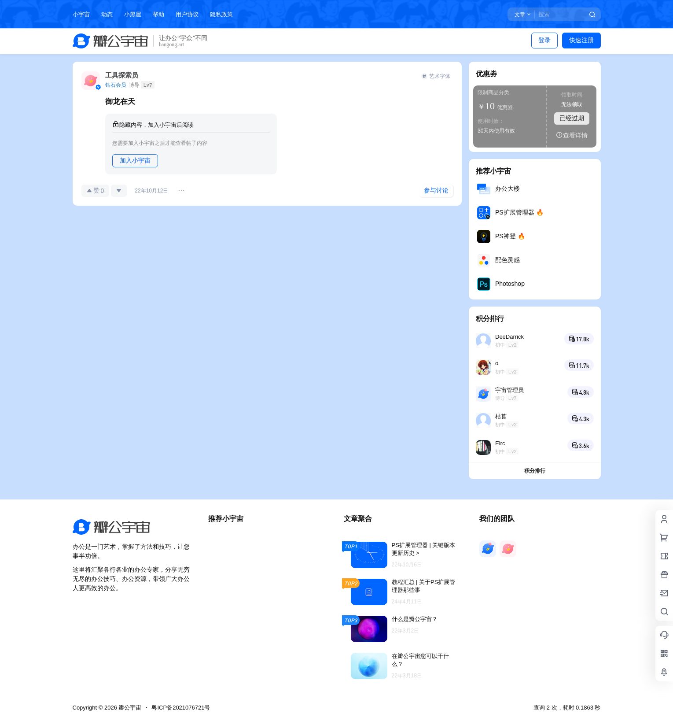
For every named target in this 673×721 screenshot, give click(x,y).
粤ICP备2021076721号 (180, 707)
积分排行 (534, 471)
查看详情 (572, 135)
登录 (544, 40)
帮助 (158, 14)
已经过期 (571, 118)
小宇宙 (81, 14)
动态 (107, 14)
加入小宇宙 (135, 160)
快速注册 (581, 40)
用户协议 (187, 14)
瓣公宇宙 (129, 707)
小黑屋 (132, 14)
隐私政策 (221, 14)
